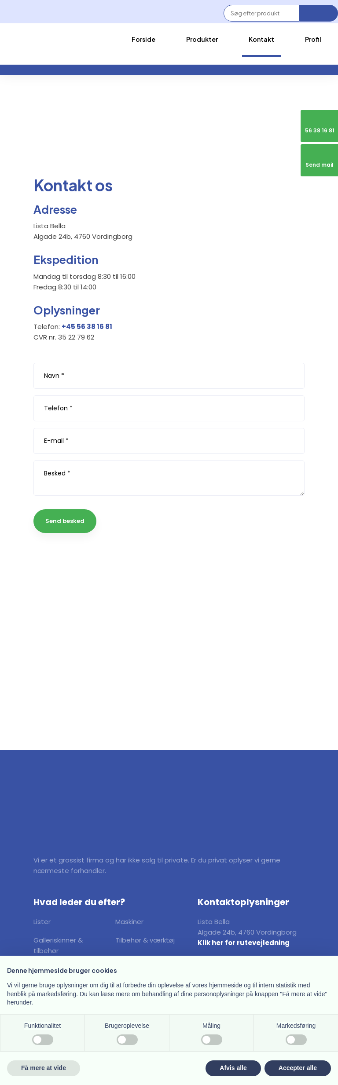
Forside (143, 39)
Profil (313, 39)
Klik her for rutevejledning (244, 942)
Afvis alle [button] (233, 1067)
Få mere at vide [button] (43, 1067)
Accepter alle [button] (298, 1067)
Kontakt (261, 39)
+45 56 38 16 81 (87, 326)
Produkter (202, 39)
